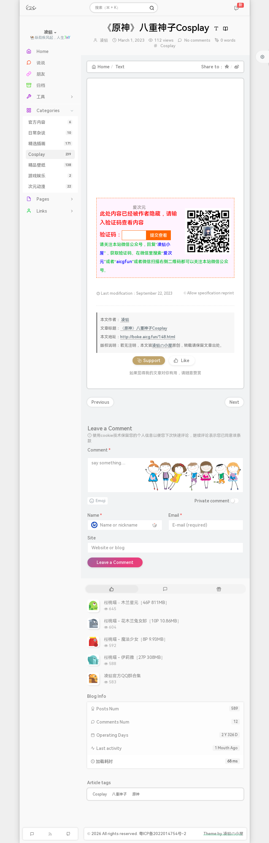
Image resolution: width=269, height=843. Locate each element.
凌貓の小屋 (162, 345)
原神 (136, 794)
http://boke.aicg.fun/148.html (147, 337)
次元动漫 (50, 186)
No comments (197, 40)
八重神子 (119, 794)
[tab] (112, 588)
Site (91, 537)
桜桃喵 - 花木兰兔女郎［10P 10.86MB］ (143, 620)
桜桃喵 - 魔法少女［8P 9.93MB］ (136, 639)
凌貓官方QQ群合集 (122, 675)
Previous (100, 402)
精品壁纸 (50, 165)
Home (101, 66)
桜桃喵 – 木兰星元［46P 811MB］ (137, 602)
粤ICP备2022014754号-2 (162, 833)
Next (234, 402)
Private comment (212, 500)
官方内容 (50, 122)
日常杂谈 (50, 132)
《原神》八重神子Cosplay (143, 328)
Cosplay (50, 154)
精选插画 (50, 143)
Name (94, 515)
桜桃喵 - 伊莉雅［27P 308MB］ (134, 657)
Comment (99, 450)
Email (175, 515)
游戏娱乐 (50, 175)
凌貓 (104, 40)
